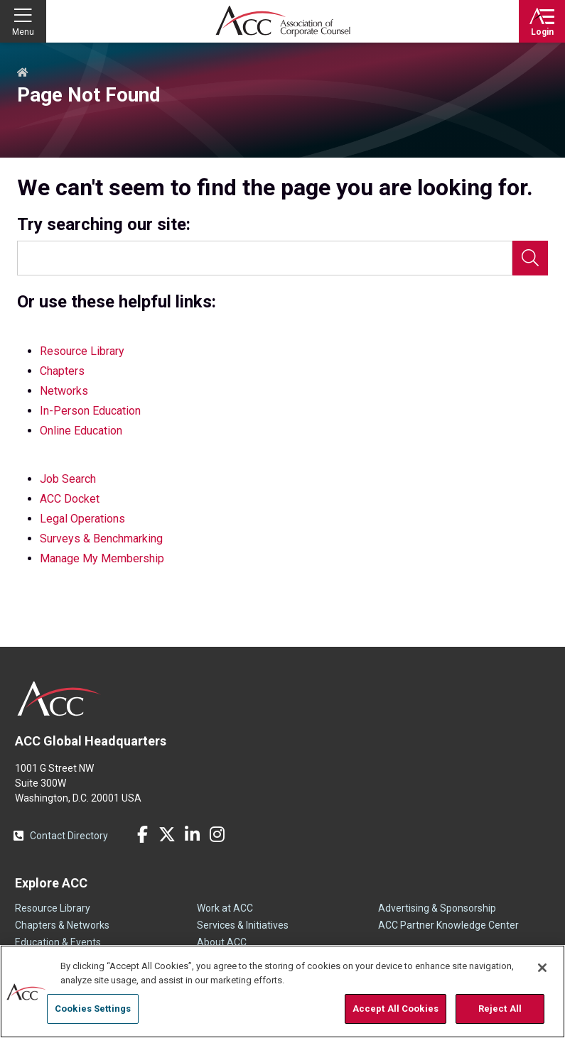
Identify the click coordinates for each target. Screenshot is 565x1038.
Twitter (167, 834)
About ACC (222, 942)
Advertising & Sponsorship (437, 908)
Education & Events (58, 942)
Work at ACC (225, 908)
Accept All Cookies (395, 1008)
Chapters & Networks (62, 925)
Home (22, 73)
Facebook (142, 834)
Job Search (68, 479)
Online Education (81, 430)
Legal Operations (82, 518)
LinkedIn (192, 834)
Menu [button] (23, 32)
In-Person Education (90, 410)
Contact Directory (69, 835)
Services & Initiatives (243, 925)
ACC (59, 698)
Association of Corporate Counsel (283, 21)
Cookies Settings (93, 1008)
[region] (282, 991)
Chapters (62, 371)
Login (542, 32)
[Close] (542, 967)
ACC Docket (69, 499)
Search (530, 258)
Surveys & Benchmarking (101, 538)
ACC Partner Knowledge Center (448, 925)
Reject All (500, 1008)
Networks (64, 391)
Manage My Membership (102, 558)
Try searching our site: (103, 224)
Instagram (216, 834)
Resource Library (82, 351)
